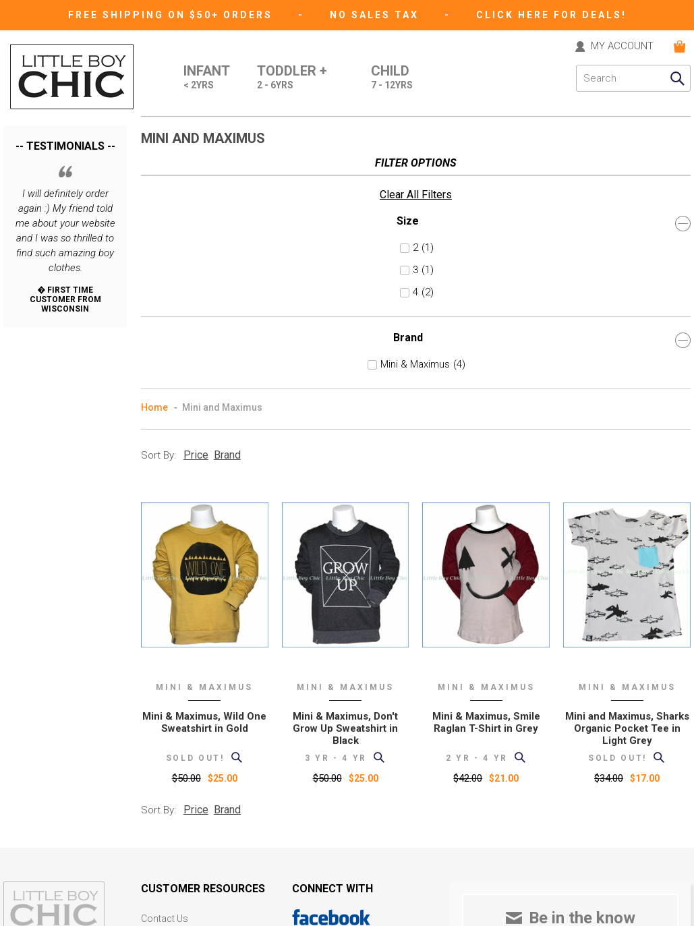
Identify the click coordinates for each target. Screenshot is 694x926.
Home (154, 161)
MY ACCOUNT (622, 46)
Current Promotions (183, 786)
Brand (65, 299)
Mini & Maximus (60, 324)
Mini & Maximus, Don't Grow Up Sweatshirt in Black (345, 482)
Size (65, 182)
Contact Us (164, 672)
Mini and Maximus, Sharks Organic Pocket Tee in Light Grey (627, 482)
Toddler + (292, 78)
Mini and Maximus (222, 161)
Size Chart (162, 767)
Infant (206, 78)
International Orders (183, 748)
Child (392, 78)
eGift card (161, 823)
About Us (160, 691)
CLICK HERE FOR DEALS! (551, 14)
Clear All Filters (39, 154)
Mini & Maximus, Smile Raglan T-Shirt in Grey (486, 476)
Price (195, 208)
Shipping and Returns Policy (200, 729)
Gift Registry (166, 805)
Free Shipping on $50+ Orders (172, 14)
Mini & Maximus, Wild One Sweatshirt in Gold (204, 476)
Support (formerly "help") (194, 710)
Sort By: (158, 209)
